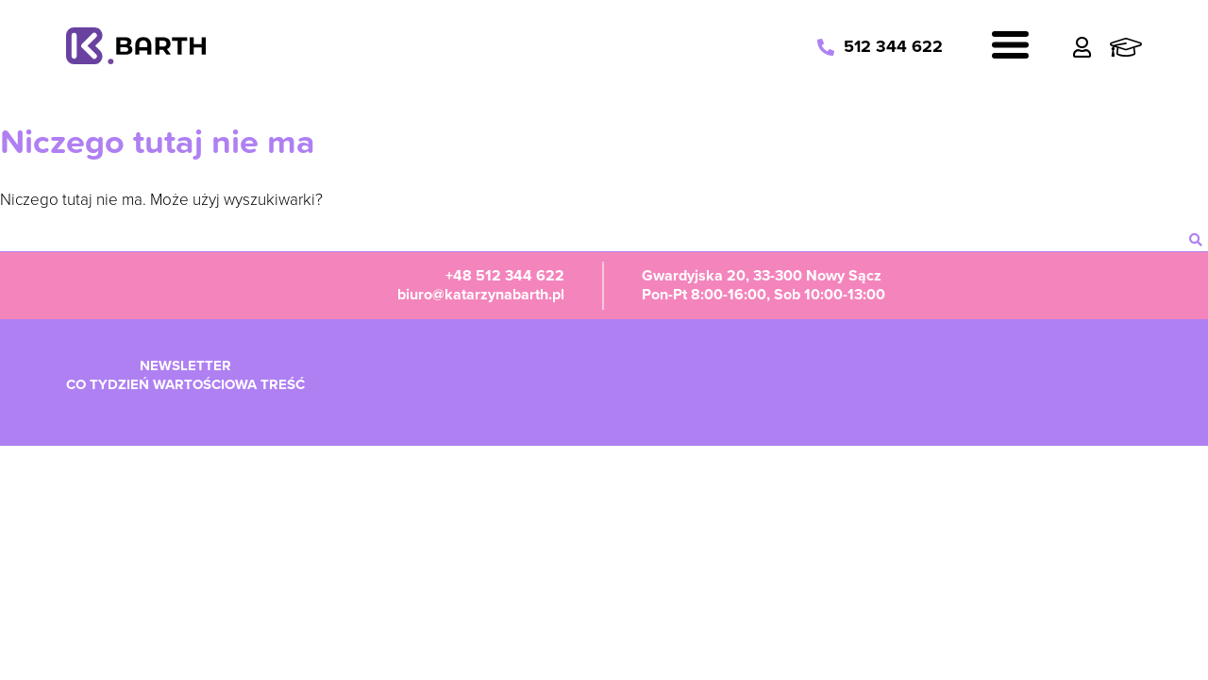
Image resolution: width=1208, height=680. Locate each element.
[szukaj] (1195, 239)
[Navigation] (1010, 47)
